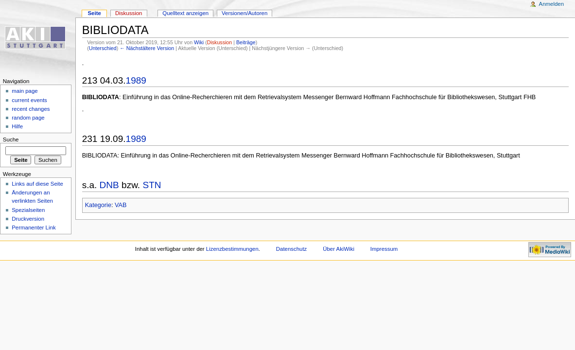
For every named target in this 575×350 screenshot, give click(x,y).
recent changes (31, 109)
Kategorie (98, 205)
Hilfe (17, 126)
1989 (136, 80)
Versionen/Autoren (244, 13)
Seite (94, 13)
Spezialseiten (28, 210)
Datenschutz (291, 249)
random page (28, 118)
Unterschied (103, 48)
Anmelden (551, 4)
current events (29, 100)
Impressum (384, 249)
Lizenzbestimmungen (232, 249)
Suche (11, 139)
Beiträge (246, 42)
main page (25, 91)
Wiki (199, 42)
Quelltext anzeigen (185, 13)
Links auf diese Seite (37, 184)
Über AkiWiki (338, 249)
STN (151, 185)
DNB (109, 185)
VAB (120, 205)
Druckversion (28, 219)
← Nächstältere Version (147, 48)
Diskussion (219, 42)
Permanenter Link (33, 227)
